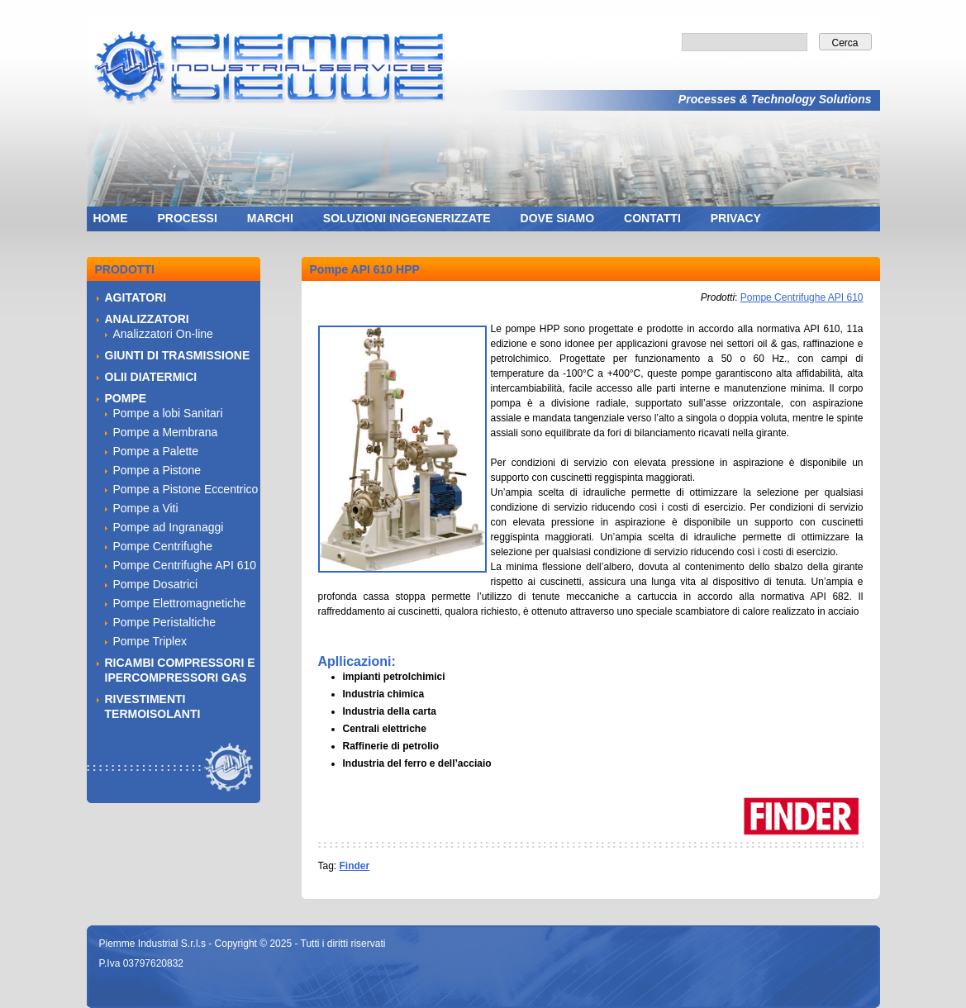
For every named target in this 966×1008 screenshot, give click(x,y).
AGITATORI (136, 297)
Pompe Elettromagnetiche (179, 603)
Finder (355, 866)
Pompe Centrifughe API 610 (802, 297)
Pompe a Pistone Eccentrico (186, 489)
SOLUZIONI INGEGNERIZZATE (407, 218)
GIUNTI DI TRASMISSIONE (177, 355)
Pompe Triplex (150, 641)
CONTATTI (652, 218)
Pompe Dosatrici (155, 584)
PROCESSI (187, 218)
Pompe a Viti (145, 508)
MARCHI (270, 218)
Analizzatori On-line (163, 333)
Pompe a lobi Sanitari (168, 413)
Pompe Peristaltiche (165, 622)
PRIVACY (736, 218)
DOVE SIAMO (557, 218)
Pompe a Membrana (165, 432)
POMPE (126, 398)
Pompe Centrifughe (163, 546)
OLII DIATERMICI (151, 376)
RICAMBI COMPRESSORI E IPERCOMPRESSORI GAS (180, 670)
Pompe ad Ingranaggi (168, 527)
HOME (110, 218)
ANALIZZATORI (147, 319)
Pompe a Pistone (157, 470)
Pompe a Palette (156, 451)
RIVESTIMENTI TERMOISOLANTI (153, 706)
